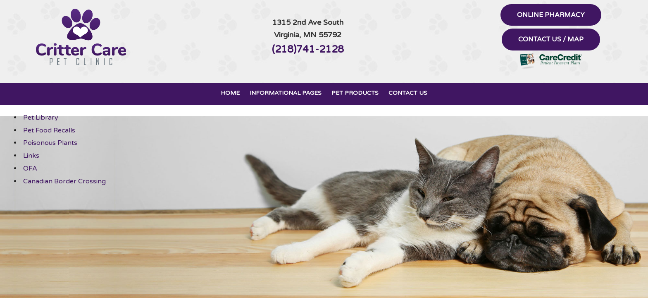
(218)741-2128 (308, 49)
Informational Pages (286, 92)
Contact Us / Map (551, 39)
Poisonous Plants (50, 143)
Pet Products (355, 92)
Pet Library (40, 117)
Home (230, 92)
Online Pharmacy (551, 15)
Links (31, 155)
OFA (30, 168)
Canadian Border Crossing (64, 181)
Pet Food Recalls (49, 130)
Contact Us (407, 92)
